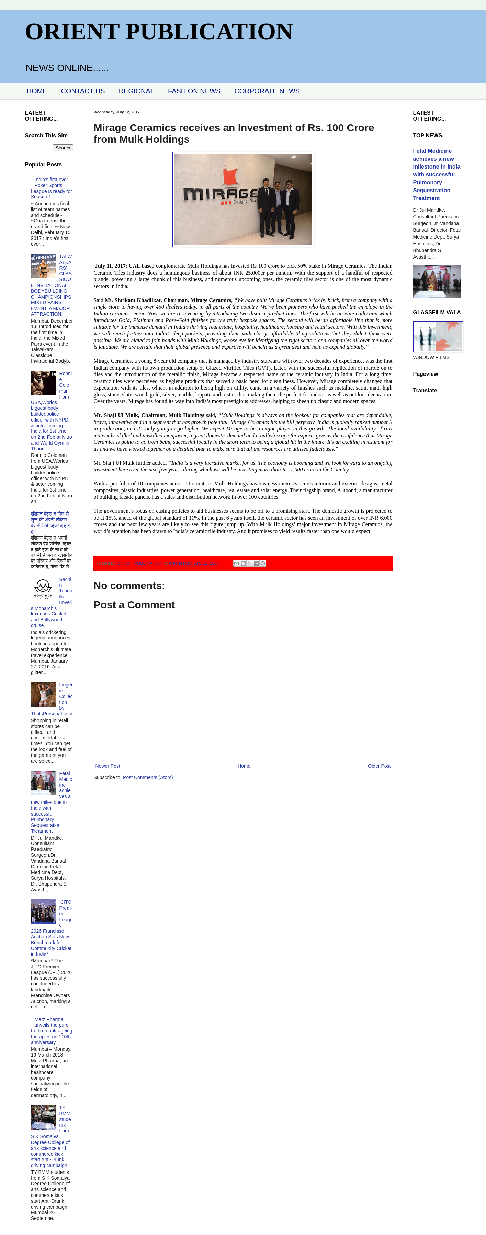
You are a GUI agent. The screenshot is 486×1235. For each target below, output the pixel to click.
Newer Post (107, 766)
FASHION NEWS (194, 91)
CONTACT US (83, 91)
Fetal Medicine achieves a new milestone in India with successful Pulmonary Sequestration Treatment (51, 802)
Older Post (379, 766)
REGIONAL (136, 91)
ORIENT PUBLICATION (159, 31)
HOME (37, 91)
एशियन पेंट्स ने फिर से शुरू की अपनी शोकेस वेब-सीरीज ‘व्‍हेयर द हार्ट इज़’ (50, 522)
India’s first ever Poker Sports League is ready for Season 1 (51, 188)
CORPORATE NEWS (267, 91)
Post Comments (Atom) (148, 777)
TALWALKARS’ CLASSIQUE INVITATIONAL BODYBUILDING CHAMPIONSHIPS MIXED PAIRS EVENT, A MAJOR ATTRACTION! (51, 285)
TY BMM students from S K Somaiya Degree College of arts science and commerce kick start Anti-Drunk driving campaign (51, 1136)
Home (244, 766)
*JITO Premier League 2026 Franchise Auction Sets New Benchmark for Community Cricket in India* (52, 928)
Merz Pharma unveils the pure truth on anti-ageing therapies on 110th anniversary (51, 1031)
